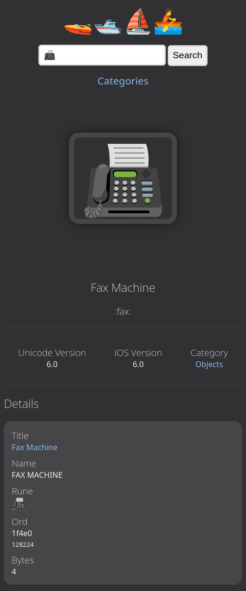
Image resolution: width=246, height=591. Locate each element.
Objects (209, 364)
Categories (122, 80)
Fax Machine (34, 447)
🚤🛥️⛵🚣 (123, 20)
